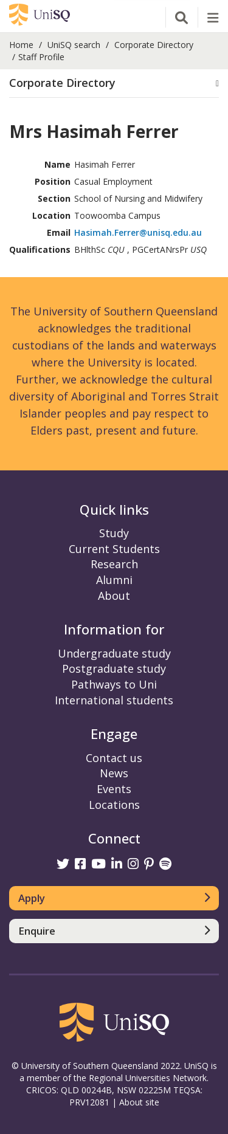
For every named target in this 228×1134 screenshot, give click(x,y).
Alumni (114, 579)
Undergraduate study (114, 653)
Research (114, 564)
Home (21, 44)
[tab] (114, 83)
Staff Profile (41, 57)
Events (114, 789)
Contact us (114, 758)
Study (114, 533)
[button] (114, 83)
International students (114, 700)
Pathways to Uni (114, 684)
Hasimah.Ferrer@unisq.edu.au (138, 232)
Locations (114, 804)
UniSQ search (73, 44)
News (114, 773)
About (114, 595)
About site (139, 1102)
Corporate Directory (153, 44)
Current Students (114, 548)
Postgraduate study (114, 668)
